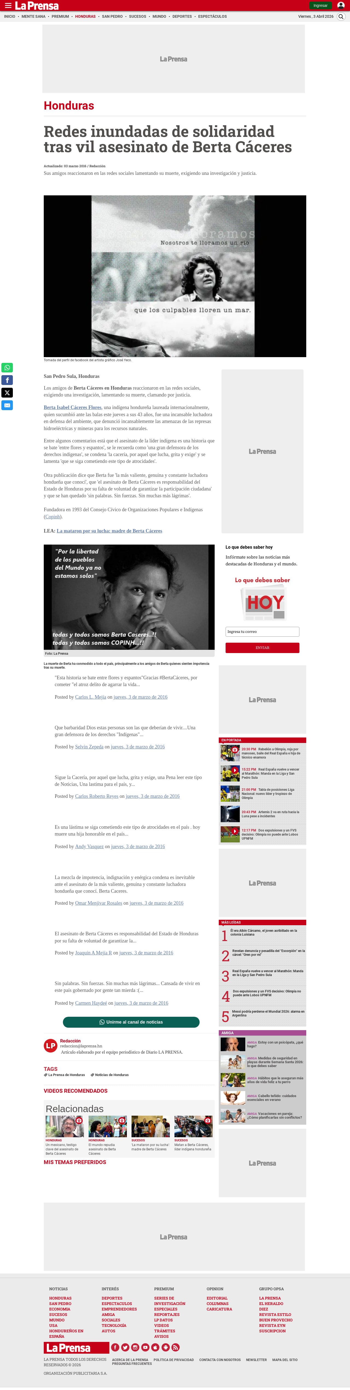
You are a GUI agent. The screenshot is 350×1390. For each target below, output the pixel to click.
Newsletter (256, 1360)
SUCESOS (58, 1314)
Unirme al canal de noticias (134, 1022)
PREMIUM (164, 1288)
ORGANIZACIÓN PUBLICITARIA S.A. (75, 1373)
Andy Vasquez (89, 846)
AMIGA (108, 1314)
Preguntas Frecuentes (132, 1364)
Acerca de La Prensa (130, 1360)
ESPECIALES (165, 1309)
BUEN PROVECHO (276, 1320)
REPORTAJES (167, 1314)
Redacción (97, 166)
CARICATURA (219, 1309)
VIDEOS (161, 1325)
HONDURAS (60, 1298)
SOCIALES (111, 1320)
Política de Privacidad (174, 1360)
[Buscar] (341, 16)
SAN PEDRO (60, 1303)
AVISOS (161, 1336)
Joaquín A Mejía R (93, 953)
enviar (262, 647)
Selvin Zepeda (89, 747)
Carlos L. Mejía (90, 697)
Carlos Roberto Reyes (96, 796)
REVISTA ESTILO (275, 1314)
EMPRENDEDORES (119, 1309)
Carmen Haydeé (91, 1003)
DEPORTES (112, 1298)
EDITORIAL (217, 1298)
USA (53, 1325)
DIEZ (263, 1309)
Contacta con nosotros (220, 1360)
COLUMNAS (218, 1303)
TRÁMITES (164, 1330)
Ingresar (321, 5)
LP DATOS (163, 1320)
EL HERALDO (271, 1303)
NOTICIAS (58, 1288)
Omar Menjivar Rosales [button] (98, 903)
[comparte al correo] (7, 405)
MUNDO (57, 1320)
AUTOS (108, 1330)
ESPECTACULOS (117, 1303)
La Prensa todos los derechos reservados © (75, 1362)
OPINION (215, 1288)
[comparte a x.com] (7, 393)
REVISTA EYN (272, 1325)
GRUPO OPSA (271, 1288)
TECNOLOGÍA (114, 1325)
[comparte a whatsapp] (7, 368)
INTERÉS (110, 1288)
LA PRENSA (270, 1298)
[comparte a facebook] (7, 380)
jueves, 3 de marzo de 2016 (141, 697)
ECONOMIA (59, 1309)
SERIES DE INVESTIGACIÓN (169, 1300)
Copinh (52, 516)
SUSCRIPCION (272, 1330)
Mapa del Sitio (285, 1360)
